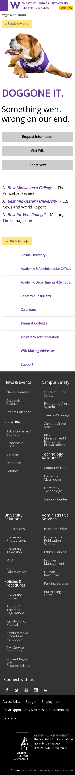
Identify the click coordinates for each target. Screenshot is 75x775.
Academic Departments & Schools (46, 282)
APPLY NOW (66, 8)
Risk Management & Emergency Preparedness (55, 440)
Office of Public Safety (55, 394)
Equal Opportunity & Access (23, 710)
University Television (14, 550)
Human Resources (52, 573)
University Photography (16, 539)
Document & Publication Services (53, 540)
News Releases (17, 392)
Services (12, 471)
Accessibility (11, 701)
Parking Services (56, 583)
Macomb (28, 7)
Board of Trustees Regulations (15, 609)
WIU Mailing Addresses (38, 351)
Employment (51, 701)
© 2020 (14, 770)
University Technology (53, 489)
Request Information (37, 136)
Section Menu (16, 23)
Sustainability (59, 710)
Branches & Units (15, 444)
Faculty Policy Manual (16, 623)
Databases (14, 463)
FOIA (9, 560)
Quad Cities (42, 7)
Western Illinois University (45, 3)
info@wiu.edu (60, 748)
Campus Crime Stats (55, 425)
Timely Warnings (56, 415)
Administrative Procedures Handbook (17, 636)
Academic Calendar (13, 402)
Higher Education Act (16, 570)
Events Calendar (18, 412)
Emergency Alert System (56, 405)
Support (27, 364)
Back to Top (17, 241)
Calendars (28, 310)
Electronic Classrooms (53, 478)
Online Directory (33, 255)
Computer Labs (55, 468)
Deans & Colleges (34, 323)
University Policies (14, 596)
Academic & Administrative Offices (46, 269)
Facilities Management (54, 562)
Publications (15, 529)
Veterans (9, 718)
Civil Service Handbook (15, 649)
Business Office (55, 529)
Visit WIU (37, 150)
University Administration (40, 337)
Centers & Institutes (36, 296)
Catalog (12, 454)
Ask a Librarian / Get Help (18, 433)
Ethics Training (55, 552)
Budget (30, 701)
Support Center (55, 499)
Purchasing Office (52, 593)
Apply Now (37, 165)
